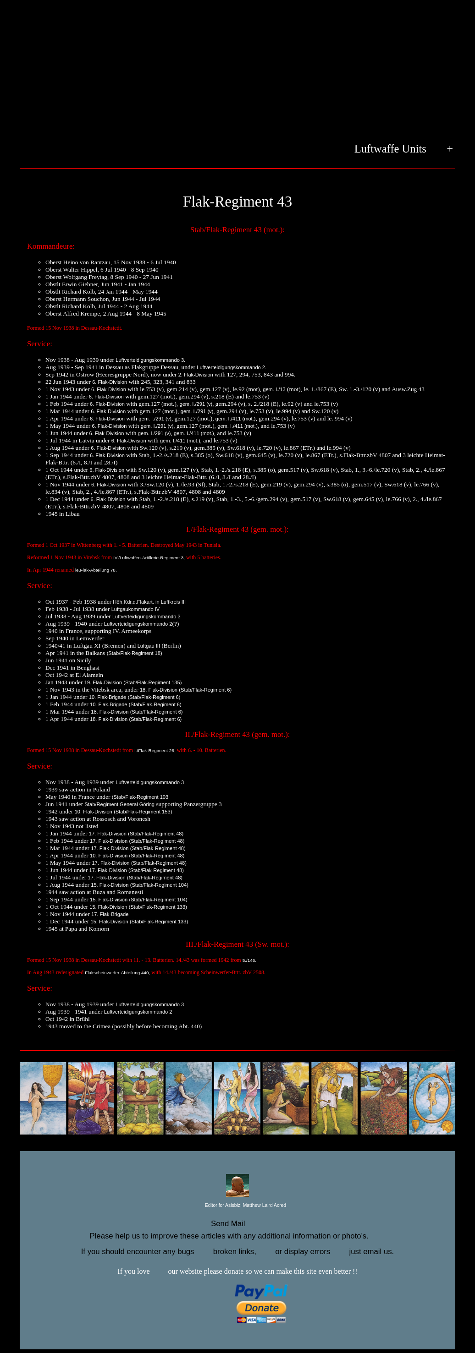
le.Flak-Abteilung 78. (96, 570)
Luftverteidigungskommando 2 (138, 624)
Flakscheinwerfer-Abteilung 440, (117, 972)
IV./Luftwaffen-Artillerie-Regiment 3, (149, 557)
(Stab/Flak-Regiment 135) (152, 682)
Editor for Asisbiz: (237, 1206)
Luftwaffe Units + (403, 149)
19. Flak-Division (103, 682)
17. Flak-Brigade (110, 914)
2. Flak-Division (195, 374)
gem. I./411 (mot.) (235, 418)
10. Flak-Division (93, 811)
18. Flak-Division (158, 690)
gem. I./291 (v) (196, 404)
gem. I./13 (274, 389)
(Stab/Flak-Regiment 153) (143, 811)
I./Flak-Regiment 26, (155, 750)
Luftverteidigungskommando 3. (150, 360)
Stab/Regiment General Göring (120, 804)
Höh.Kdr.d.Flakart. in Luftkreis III (149, 602)
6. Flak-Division (109, 382)
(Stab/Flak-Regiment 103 (140, 797)
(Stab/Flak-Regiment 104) (159, 885)
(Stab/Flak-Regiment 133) (158, 907)
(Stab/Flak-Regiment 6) (205, 690)
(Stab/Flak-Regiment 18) (134, 653)
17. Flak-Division (108, 833)
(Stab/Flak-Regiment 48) (155, 833)
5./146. (249, 960)
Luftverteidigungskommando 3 (146, 616)
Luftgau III (149, 646)
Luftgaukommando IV (135, 609)
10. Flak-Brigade (108, 697)
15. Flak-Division (109, 885)
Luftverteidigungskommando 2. (231, 367)
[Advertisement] (237, 71)
